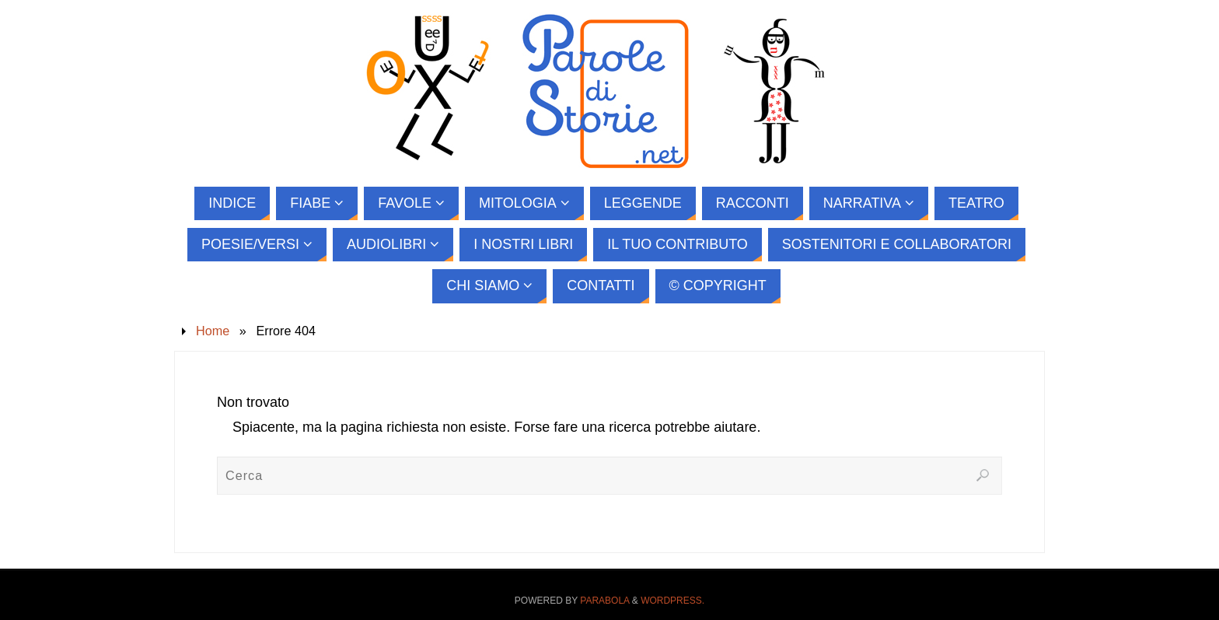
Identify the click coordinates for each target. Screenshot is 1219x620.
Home (212, 331)
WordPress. (672, 600)
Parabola (604, 600)
